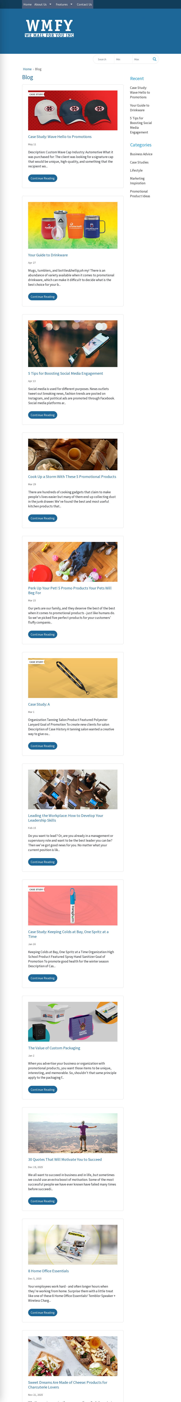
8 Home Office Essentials (48, 1270)
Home (27, 4)
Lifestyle (136, 170)
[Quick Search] (103, 59)
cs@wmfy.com (149, 17)
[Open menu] (173, 48)
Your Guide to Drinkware (48, 254)
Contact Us (84, 4)
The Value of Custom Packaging (54, 1047)
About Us (40, 4)
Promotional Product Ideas (140, 193)
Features (62, 4)
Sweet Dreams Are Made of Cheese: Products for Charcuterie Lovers (67, 1384)
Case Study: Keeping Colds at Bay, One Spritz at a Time (68, 934)
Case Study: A (39, 704)
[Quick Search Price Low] (123, 59)
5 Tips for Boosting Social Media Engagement (65, 373)
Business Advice (141, 154)
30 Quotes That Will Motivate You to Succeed (65, 1159)
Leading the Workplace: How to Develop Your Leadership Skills (65, 818)
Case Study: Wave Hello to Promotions (59, 136)
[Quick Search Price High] (141, 59)
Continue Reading (43, 178)
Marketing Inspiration (137, 180)
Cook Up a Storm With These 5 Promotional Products (72, 476)
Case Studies (139, 162)
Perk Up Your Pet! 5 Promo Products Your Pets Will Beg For (70, 590)
